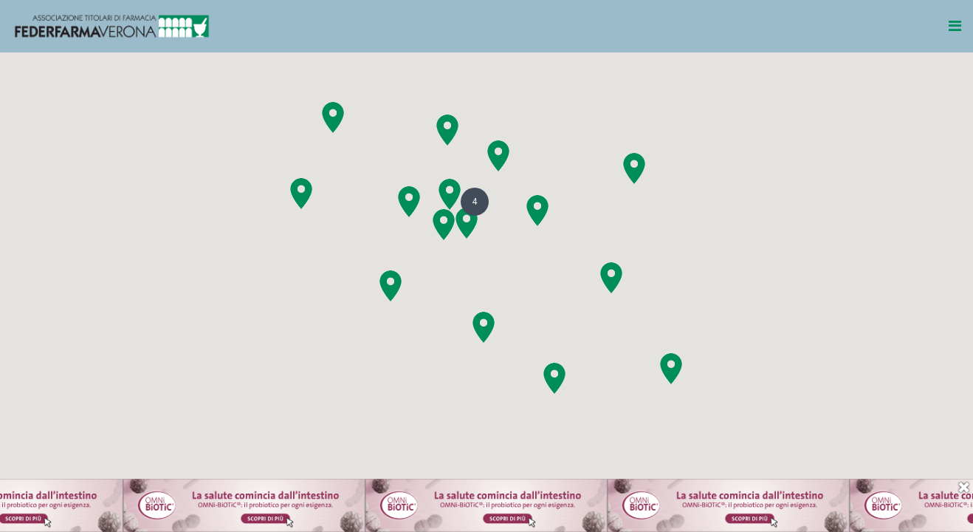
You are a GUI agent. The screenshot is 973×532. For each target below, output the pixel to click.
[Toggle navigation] (956, 26)
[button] (443, 224)
